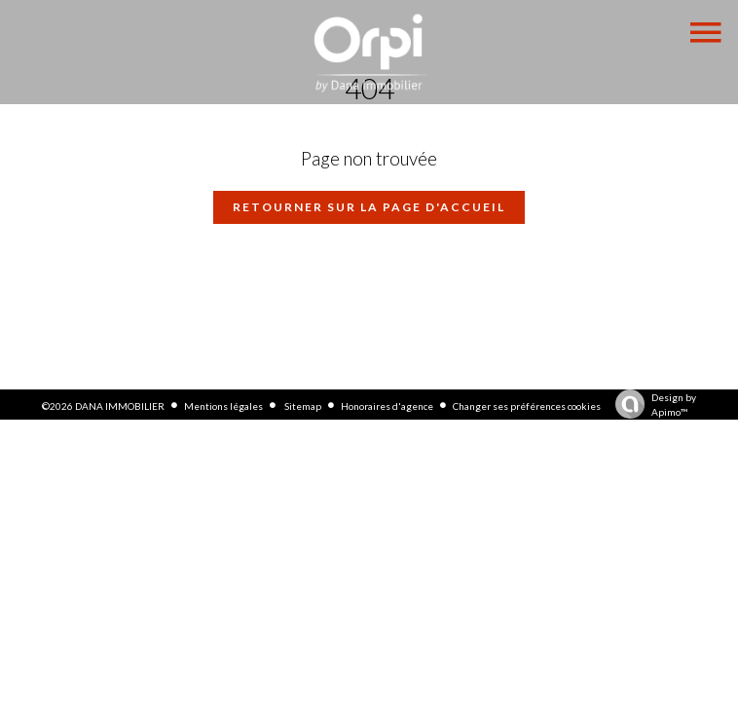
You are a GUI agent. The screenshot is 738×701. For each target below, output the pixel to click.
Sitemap (301, 406)
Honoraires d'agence (387, 406)
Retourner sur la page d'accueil (369, 207)
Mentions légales (223, 406)
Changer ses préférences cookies (527, 406)
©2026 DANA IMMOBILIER (103, 406)
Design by (651, 405)
